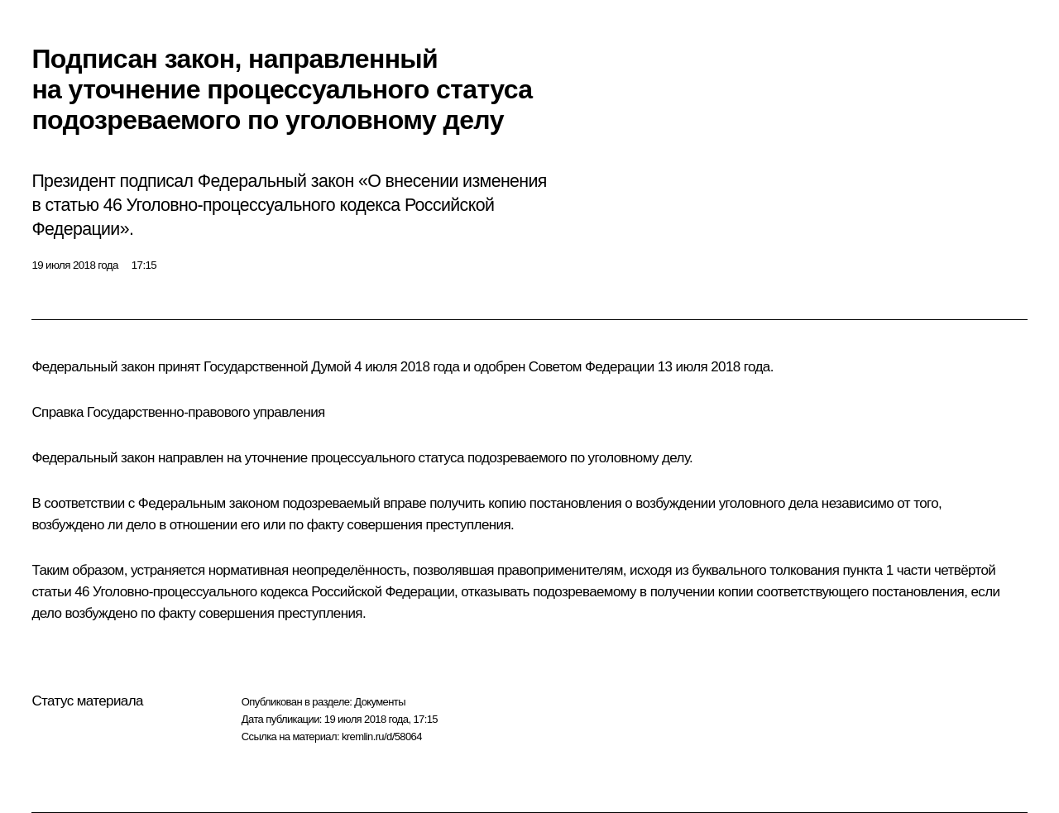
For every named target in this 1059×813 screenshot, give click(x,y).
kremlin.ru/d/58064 (382, 736)
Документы (379, 702)
